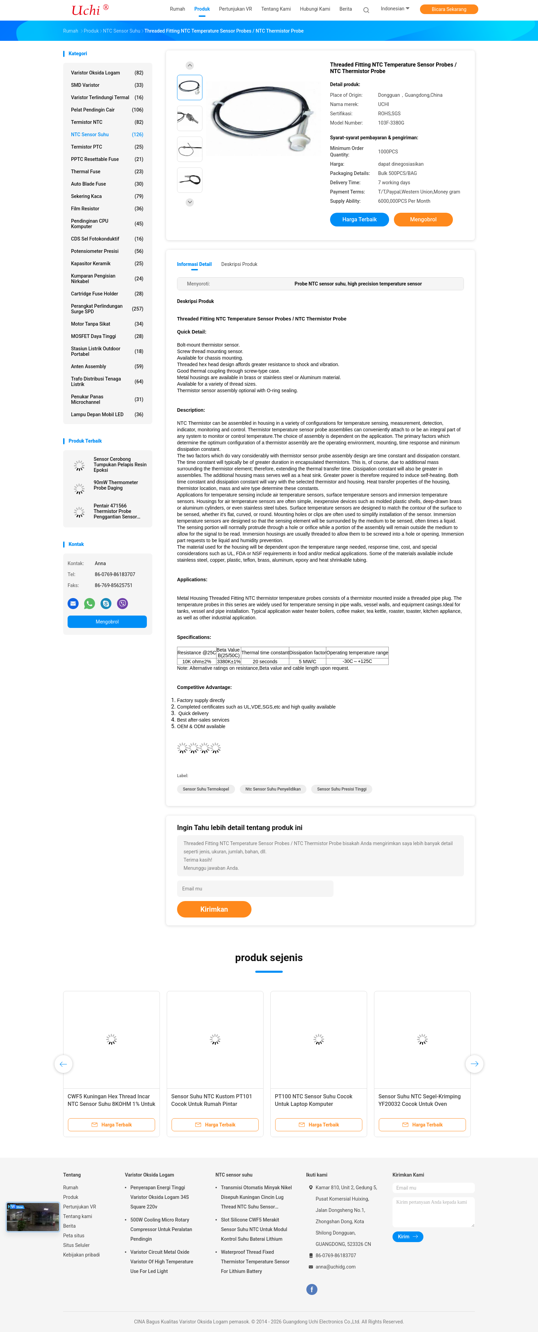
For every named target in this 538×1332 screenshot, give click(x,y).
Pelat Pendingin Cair (107, 109)
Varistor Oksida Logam (107, 72)
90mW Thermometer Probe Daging (116, 485)
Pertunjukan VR (79, 1207)
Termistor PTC (107, 146)
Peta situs (73, 1235)
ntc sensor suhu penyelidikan (273, 789)
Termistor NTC (107, 122)
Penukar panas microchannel (107, 399)
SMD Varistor (107, 85)
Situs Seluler (76, 1245)
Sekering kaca (107, 196)
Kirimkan (214, 909)
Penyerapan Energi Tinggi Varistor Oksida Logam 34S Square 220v (159, 1197)
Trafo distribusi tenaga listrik (107, 381)
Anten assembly (107, 366)
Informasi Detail (194, 264)
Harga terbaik (359, 219)
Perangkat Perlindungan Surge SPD (107, 308)
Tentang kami (77, 1216)
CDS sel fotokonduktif (107, 238)
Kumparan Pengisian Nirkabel (107, 278)
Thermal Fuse (107, 171)
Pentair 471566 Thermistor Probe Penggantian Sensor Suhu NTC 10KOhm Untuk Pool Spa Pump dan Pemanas (117, 511)
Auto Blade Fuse (107, 183)
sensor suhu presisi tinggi (341, 789)
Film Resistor (107, 208)
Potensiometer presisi (107, 251)
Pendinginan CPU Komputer (107, 223)
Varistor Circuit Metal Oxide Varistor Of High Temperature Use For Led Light (161, 1261)
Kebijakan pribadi (81, 1255)
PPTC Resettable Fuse (107, 159)
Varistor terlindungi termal (107, 97)
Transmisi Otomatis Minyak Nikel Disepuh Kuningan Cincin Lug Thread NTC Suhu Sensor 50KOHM (256, 1198)
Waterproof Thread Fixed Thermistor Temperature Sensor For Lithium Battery (255, 1261)
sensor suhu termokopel (206, 789)
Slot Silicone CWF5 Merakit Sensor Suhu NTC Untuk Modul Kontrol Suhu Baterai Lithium (254, 1229)
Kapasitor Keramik (107, 263)
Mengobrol (107, 621)
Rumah (70, 1187)
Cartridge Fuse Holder (107, 293)
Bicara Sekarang (449, 9)
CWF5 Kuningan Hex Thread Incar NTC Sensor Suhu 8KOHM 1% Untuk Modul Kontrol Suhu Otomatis (111, 1104)
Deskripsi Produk (239, 264)
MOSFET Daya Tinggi (107, 336)
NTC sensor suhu (107, 134)
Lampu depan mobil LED (107, 414)
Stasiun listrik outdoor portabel (107, 351)
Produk (70, 1197)
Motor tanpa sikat (107, 323)
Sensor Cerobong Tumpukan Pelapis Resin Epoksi (120, 464)
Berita (69, 1226)
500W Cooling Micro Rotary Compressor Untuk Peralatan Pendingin (161, 1229)
